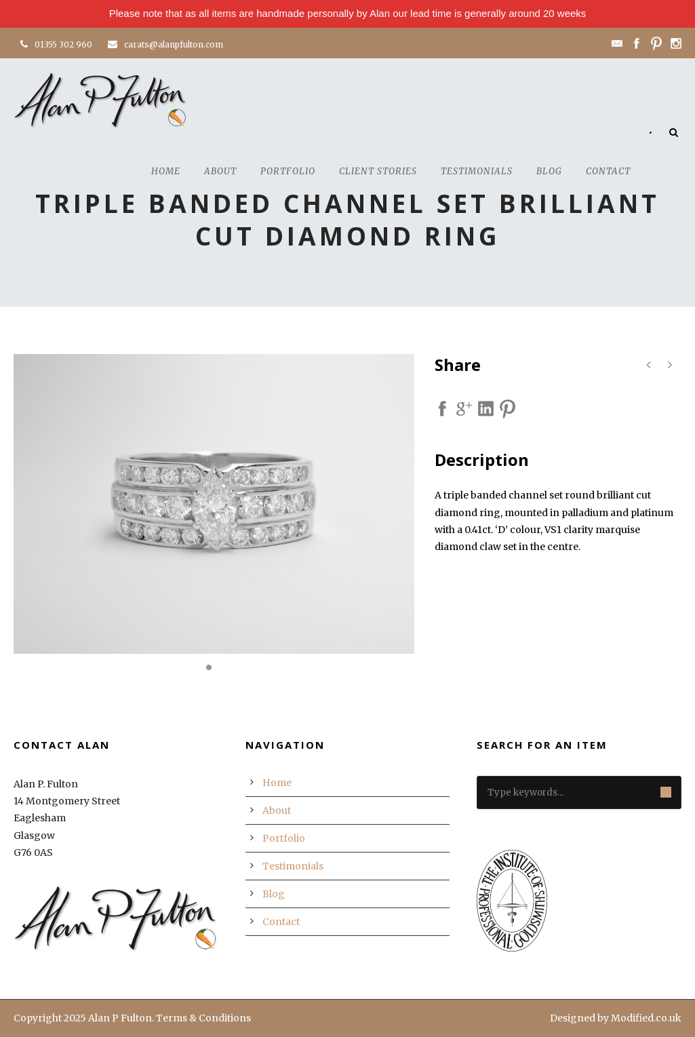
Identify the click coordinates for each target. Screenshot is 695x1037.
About (220, 171)
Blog (549, 171)
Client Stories (378, 171)
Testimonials (477, 171)
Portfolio (287, 171)
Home (165, 171)
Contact (608, 171)
